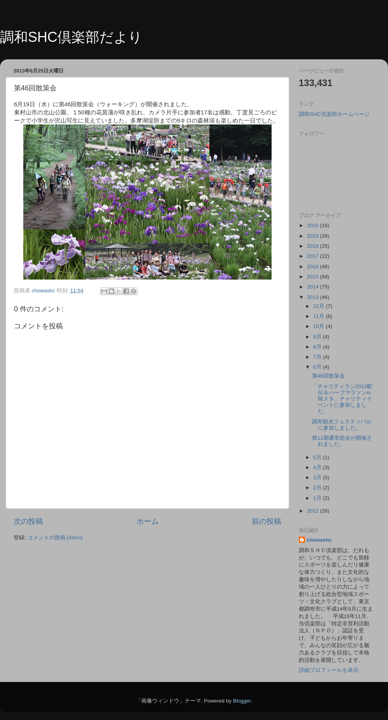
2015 (313, 277)
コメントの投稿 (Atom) (55, 537)
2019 (313, 236)
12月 (319, 306)
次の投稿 (28, 521)
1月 (318, 498)
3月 (318, 477)
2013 (313, 297)
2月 (318, 487)
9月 (318, 337)
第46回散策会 (328, 376)
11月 (319, 316)
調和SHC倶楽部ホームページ (334, 114)
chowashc (319, 540)
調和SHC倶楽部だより (71, 37)
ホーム (148, 521)
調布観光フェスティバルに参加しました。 (342, 425)
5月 (318, 457)
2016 (313, 266)
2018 (313, 246)
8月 (318, 347)
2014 (313, 287)
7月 (318, 357)
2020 (313, 225)
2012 (313, 511)
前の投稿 (266, 521)
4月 (318, 467)
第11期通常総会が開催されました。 (342, 441)
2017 (313, 256)
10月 (319, 326)
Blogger (242, 701)
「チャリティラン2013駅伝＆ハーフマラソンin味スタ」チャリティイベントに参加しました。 (342, 398)
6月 (318, 367)
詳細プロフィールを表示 (329, 670)
